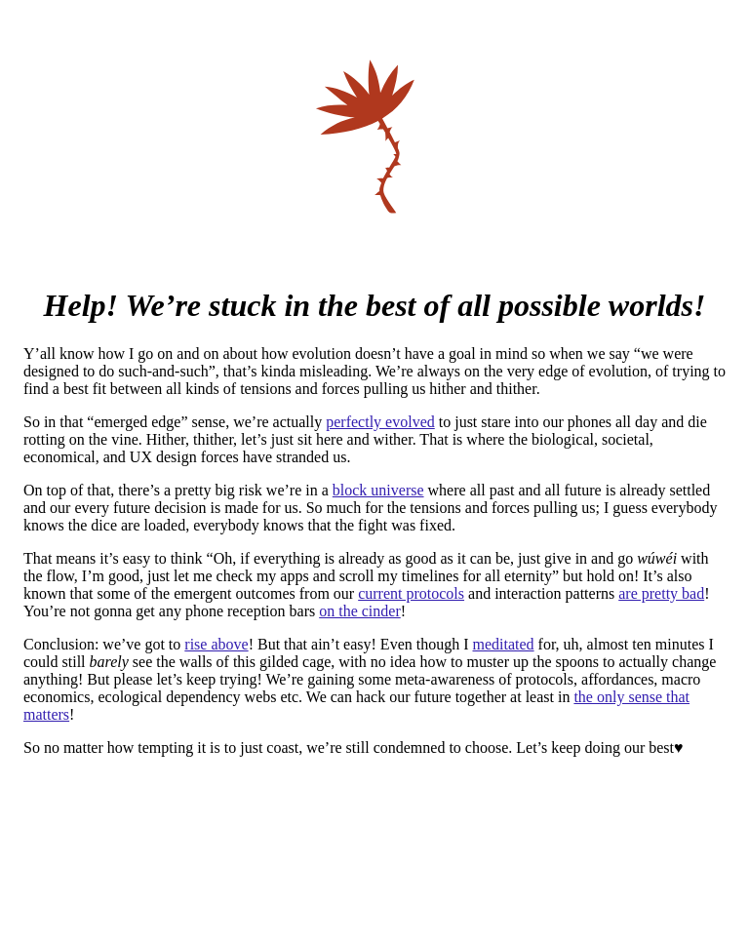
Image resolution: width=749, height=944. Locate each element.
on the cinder (360, 611)
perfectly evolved (380, 421)
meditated (503, 644)
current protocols (411, 593)
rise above (216, 644)
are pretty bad (661, 593)
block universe (378, 490)
